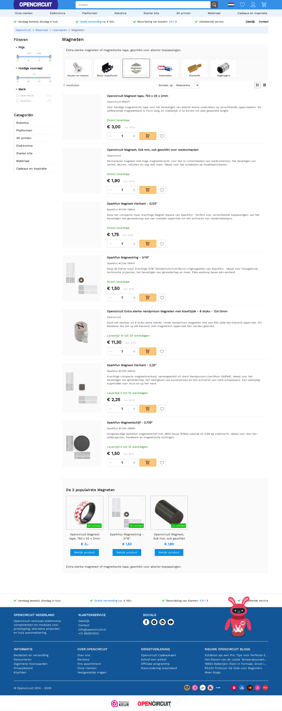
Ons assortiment (89, 664)
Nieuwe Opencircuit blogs (227, 649)
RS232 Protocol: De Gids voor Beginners (233, 668)
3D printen (183, 13)
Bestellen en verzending (31, 655)
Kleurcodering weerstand (159, 668)
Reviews (83, 659)
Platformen (89, 13)
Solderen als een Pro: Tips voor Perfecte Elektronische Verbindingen (236, 655)
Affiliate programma (155, 664)
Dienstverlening (155, 649)
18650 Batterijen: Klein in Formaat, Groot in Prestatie (236, 664)
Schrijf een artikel (153, 659)
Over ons (83, 655)
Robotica (120, 13)
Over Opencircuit (92, 649)
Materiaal (214, 13)
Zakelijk (250, 21)
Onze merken (24, 13)
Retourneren (23, 659)
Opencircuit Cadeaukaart (158, 655)
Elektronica (57, 13)
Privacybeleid (23, 668)
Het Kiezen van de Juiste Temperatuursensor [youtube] (236, 659)
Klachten (20, 672)
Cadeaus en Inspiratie (252, 13)
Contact (263, 21)
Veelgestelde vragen (91, 672)
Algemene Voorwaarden (30, 664)
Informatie (23, 649)
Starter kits (151, 13)
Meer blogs (213, 672)
